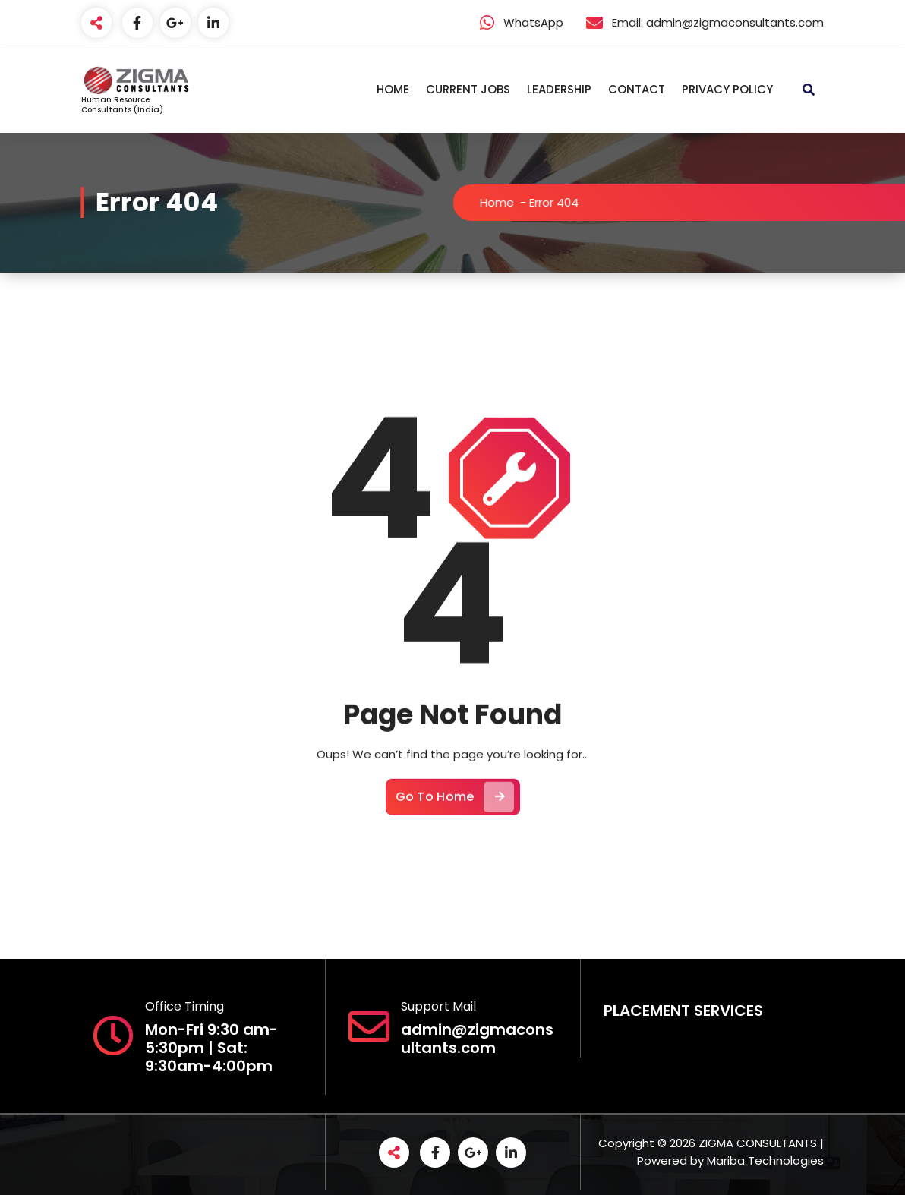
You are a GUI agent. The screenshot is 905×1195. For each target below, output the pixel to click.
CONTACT (636, 89)
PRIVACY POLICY (727, 89)
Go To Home (455, 810)
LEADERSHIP (559, 89)
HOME (393, 89)
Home (509, 202)
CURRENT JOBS (468, 89)
